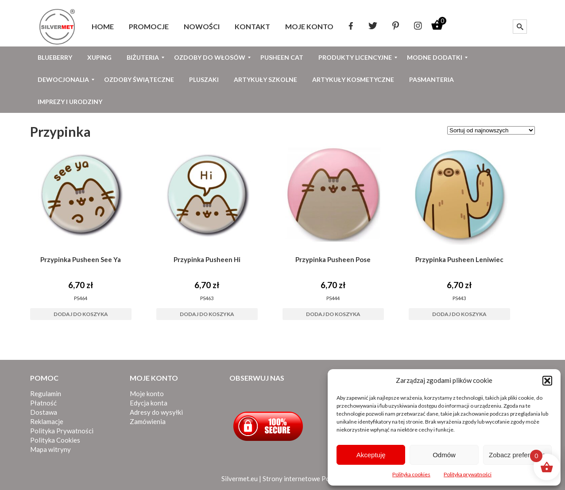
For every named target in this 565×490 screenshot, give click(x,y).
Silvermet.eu (239, 478)
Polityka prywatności (467, 474)
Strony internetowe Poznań (303, 478)
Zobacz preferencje (517, 455)
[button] (547, 380)
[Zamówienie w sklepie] (491, 130)
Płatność (43, 403)
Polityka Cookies (55, 440)
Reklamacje (46, 421)
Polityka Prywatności (61, 431)
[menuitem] (102, 26)
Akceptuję (371, 455)
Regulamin (45, 393)
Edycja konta (148, 403)
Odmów (444, 455)
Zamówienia (148, 421)
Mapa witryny (50, 449)
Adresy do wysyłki (156, 412)
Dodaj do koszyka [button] (81, 314)
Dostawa (43, 412)
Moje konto (147, 393)
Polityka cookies (411, 474)
